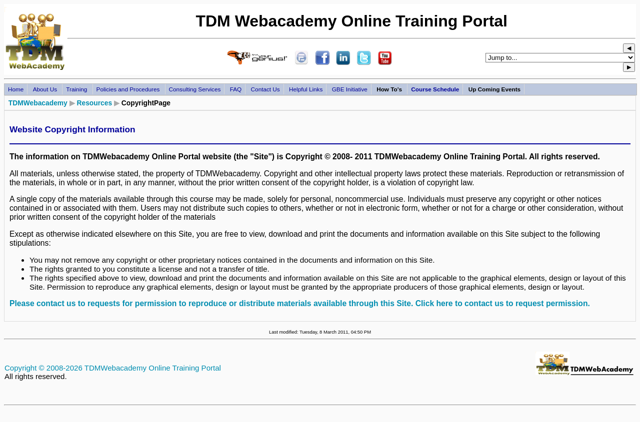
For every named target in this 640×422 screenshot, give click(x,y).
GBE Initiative (350, 89)
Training (77, 89)
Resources (94, 103)
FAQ (236, 89)
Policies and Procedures (129, 89)
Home (16, 89)
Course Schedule (435, 89)
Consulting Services (195, 89)
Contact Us (265, 89)
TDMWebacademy (38, 103)
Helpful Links (305, 89)
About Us (46, 89)
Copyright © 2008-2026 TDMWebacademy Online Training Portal (112, 368)
